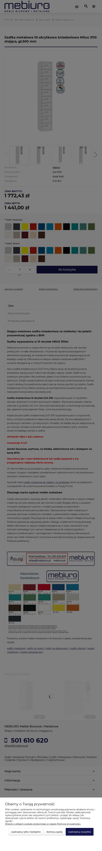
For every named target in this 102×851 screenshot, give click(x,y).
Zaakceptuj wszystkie (79, 831)
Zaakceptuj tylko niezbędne (26, 831)
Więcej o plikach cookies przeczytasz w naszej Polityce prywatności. (43, 823)
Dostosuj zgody (54, 831)
